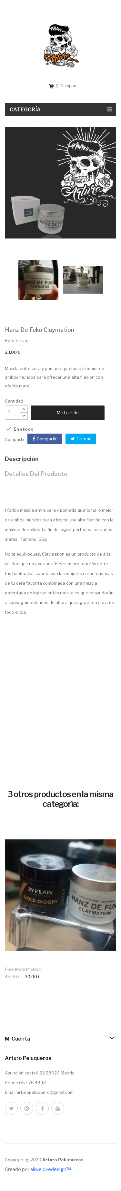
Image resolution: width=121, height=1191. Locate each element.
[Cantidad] (12, 413)
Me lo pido (68, 412)
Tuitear (83, 438)
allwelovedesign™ (50, 1169)
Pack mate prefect (22, 969)
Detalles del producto (36, 473)
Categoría (25, 110)
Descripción (21, 459)
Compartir (47, 438)
